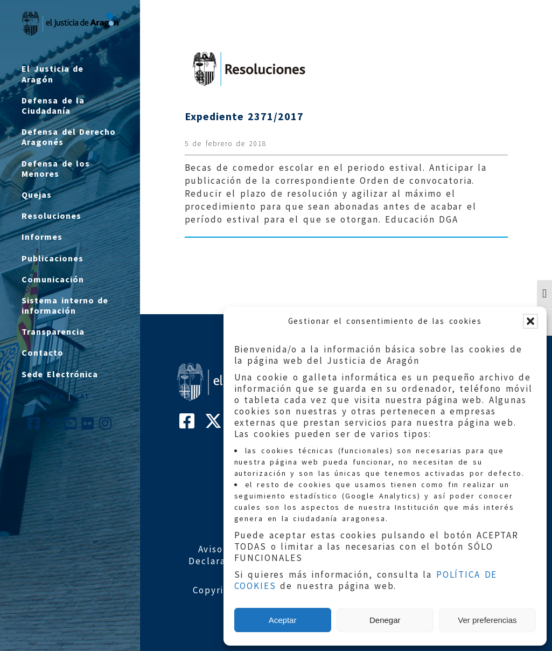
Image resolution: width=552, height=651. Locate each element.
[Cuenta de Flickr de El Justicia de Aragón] (88, 426)
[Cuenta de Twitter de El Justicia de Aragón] (52, 426)
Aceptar (283, 620)
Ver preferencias (487, 620)
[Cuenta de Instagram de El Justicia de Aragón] (106, 426)
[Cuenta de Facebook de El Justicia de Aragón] (34, 426)
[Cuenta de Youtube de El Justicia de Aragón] (71, 426)
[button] (530, 321)
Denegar (385, 620)
